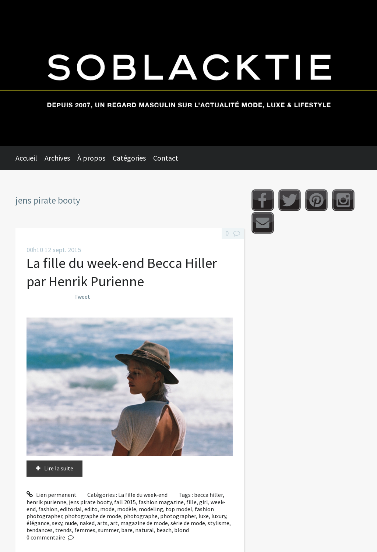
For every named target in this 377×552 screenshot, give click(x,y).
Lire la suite (58, 468)
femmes (84, 530)
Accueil (26, 157)
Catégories (129, 157)
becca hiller (208, 494)
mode (107, 509)
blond (181, 530)
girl (203, 502)
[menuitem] (30, 158)
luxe (203, 516)
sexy (57, 523)
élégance (38, 523)
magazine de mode (144, 523)
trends (63, 530)
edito (91, 509)
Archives (57, 157)
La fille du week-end (143, 494)
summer (108, 530)
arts (102, 523)
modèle (126, 509)
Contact (165, 157)
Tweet (82, 296)
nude (71, 523)
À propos (91, 157)
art (114, 523)
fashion (47, 509)
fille (191, 502)
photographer (178, 516)
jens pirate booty (90, 502)
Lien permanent (52, 494)
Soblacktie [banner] (188, 73)
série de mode (187, 523)
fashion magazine (161, 502)
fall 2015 (125, 502)
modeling (151, 509)
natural (144, 530)
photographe (141, 516)
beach (164, 530)
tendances (40, 530)
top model (179, 509)
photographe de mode (93, 516)
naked (87, 523)
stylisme (218, 523)
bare (127, 530)
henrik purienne (46, 502)
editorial (71, 509)
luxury (218, 516)
